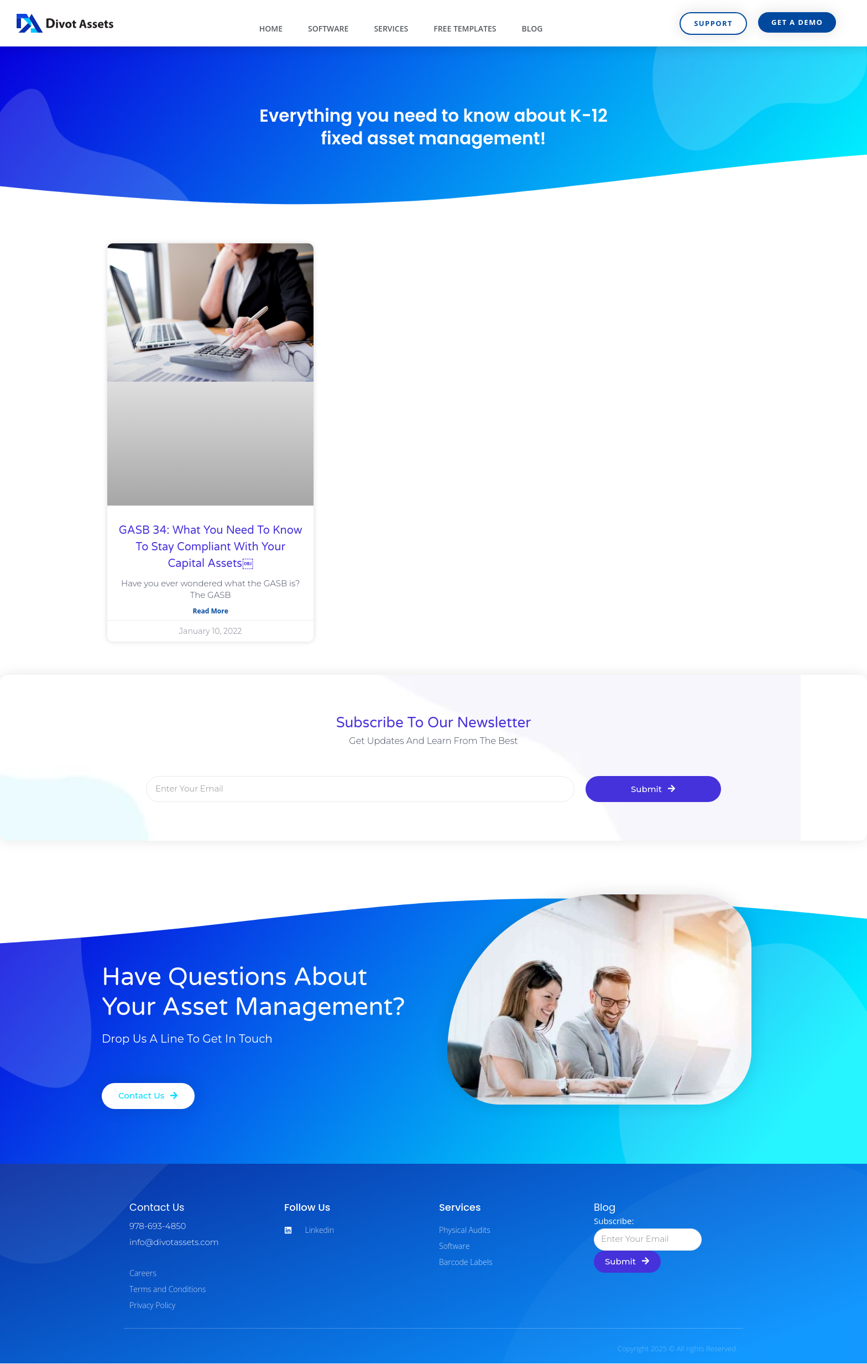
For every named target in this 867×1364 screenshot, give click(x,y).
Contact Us (157, 1208)
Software (328, 28)
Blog (531, 28)
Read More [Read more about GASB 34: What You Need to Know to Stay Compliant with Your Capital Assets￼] (210, 611)
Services (391, 28)
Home (271, 28)
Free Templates (464, 28)
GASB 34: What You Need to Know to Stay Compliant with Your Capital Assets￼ (210, 547)
